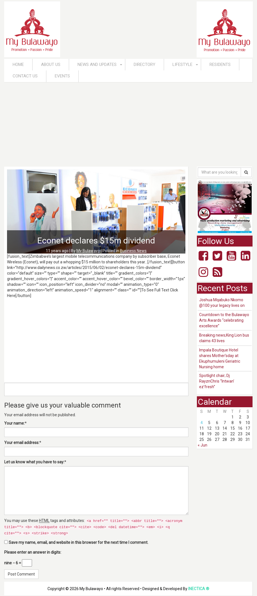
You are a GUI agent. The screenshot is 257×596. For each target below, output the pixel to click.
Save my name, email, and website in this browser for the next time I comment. (78, 542)
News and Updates (97, 64)
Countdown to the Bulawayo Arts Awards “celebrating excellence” (224, 320)
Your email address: (21, 442)
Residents (220, 64)
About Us (50, 64)
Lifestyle (182, 64)
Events (62, 76)
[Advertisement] (128, 124)
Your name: (14, 423)
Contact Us (25, 76)
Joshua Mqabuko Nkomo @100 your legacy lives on (222, 303)
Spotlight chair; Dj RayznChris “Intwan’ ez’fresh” (216, 381)
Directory (144, 64)
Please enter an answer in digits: (32, 552)
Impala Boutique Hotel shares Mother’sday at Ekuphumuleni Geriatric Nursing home (219, 358)
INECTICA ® (198, 588)
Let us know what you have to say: (34, 462)
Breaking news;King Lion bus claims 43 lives (224, 338)
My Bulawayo (88, 250)
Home (18, 64)
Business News (133, 250)
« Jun (202, 445)
